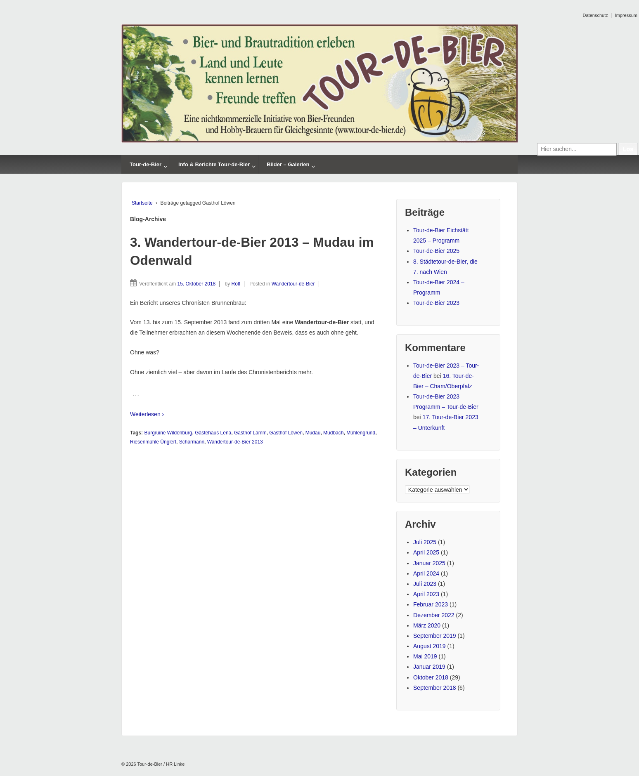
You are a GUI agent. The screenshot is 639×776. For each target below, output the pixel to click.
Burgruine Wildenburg (168, 433)
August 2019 (429, 646)
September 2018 (434, 687)
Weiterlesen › (147, 414)
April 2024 (426, 573)
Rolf (236, 284)
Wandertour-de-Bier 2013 (235, 442)
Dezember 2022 (433, 615)
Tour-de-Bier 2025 (436, 251)
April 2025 (426, 552)
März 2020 (426, 625)
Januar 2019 (429, 666)
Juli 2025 (424, 542)
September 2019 (434, 635)
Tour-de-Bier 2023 (436, 303)
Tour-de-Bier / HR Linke (160, 764)
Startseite (142, 203)
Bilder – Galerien (288, 164)
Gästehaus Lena (213, 433)
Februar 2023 (430, 604)
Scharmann (191, 442)
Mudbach (333, 433)
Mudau (313, 433)
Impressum (626, 15)
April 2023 (426, 594)
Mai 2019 (425, 656)
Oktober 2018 (430, 677)
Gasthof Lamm (250, 433)
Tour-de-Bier (145, 164)
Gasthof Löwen (286, 433)
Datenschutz (595, 15)
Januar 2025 (429, 563)
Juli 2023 (424, 583)
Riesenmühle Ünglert (153, 442)
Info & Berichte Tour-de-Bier (214, 164)
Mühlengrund (360, 433)
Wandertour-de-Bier (293, 284)
